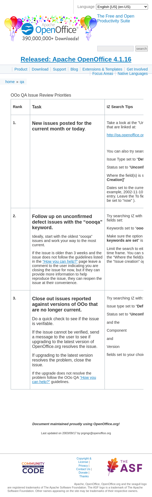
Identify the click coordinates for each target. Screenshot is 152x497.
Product (20, 69)
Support (59, 69)
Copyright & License (84, 460)
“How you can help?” (60, 261)
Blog (74, 69)
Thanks (84, 476)
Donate (83, 472)
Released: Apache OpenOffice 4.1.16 (76, 59)
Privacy (83, 465)
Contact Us (83, 469)
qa (22, 82)
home (10, 82)
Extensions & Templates (102, 69)
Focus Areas (102, 73)
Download (40, 69)
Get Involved (137, 69)
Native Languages (133, 73)
